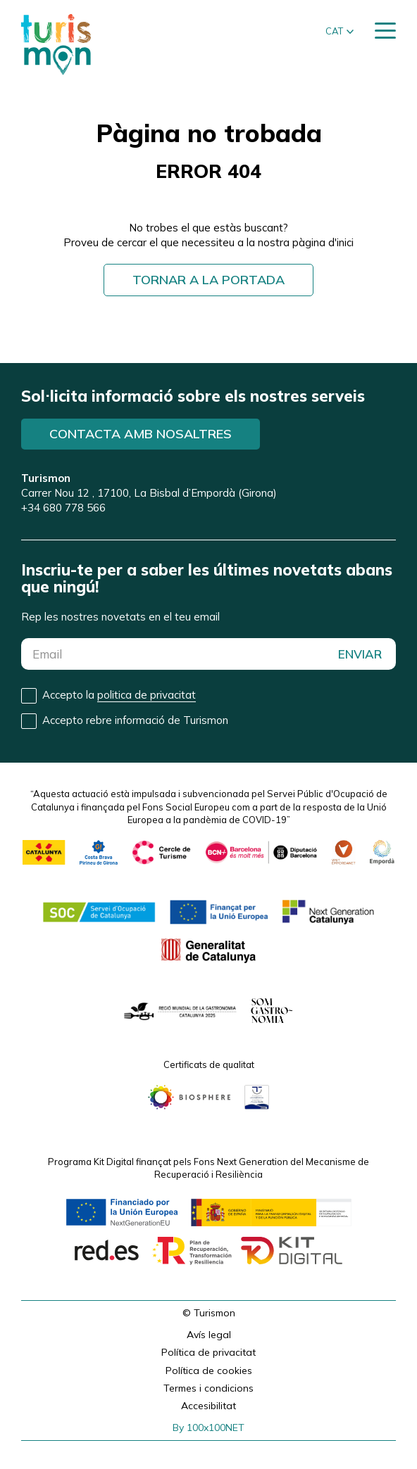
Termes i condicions (208, 1388)
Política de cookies (209, 1370)
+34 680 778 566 (63, 507)
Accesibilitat (208, 1405)
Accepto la (119, 695)
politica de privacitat (146, 694)
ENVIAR (360, 654)
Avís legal (209, 1334)
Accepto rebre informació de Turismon (135, 720)
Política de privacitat (208, 1352)
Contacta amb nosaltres (140, 434)
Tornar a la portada (208, 280)
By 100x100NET (208, 1427)
